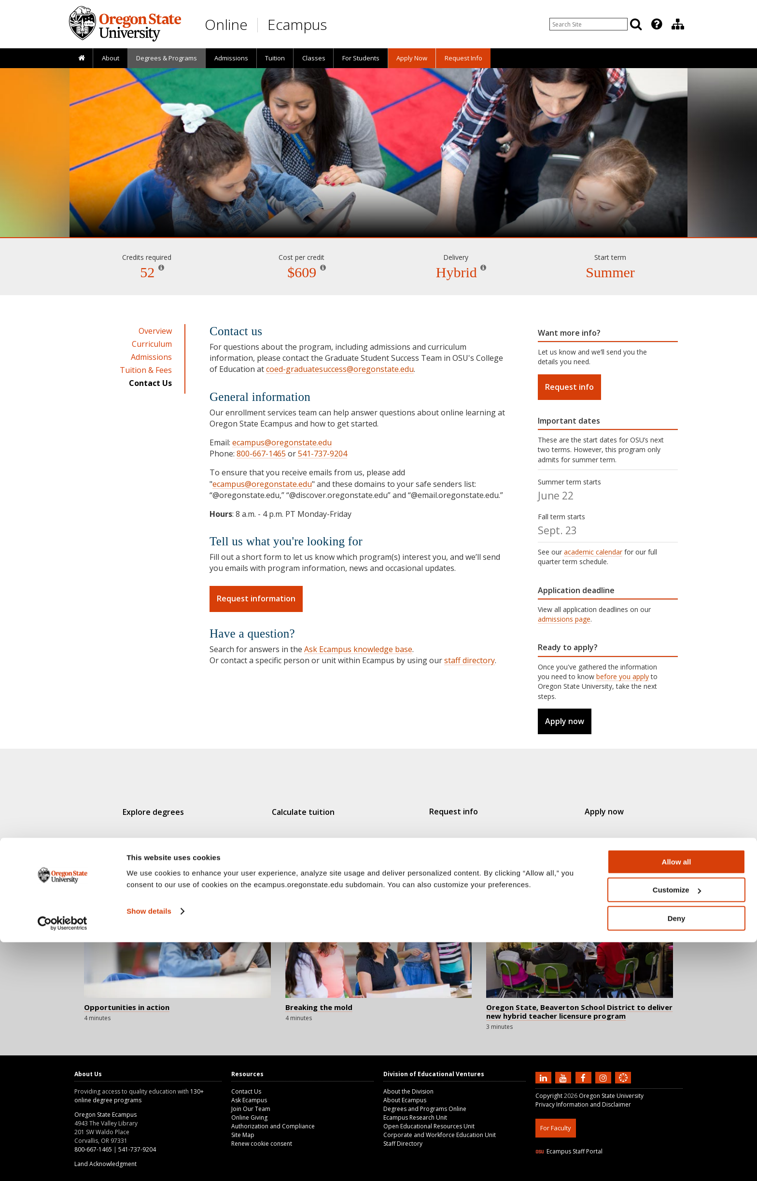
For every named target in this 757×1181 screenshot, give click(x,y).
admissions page (564, 619)
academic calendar (593, 551)
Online (226, 24)
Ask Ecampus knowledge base (358, 649)
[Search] (636, 24)
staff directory (469, 660)
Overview (155, 331)
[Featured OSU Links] (656, 24)
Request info (569, 387)
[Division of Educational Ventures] (677, 24)
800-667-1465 (261, 453)
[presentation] (655, 24)
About (110, 58)
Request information (256, 598)
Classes (313, 58)
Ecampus (297, 24)
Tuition (275, 58)
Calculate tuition (309, 812)
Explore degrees (170, 812)
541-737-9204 (322, 453)
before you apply (622, 676)
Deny (677, 1157)
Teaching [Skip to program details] (378, 209)
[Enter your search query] (588, 24)
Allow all (676, 1100)
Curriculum (152, 344)
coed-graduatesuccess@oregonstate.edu (340, 369)
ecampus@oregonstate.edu (282, 442)
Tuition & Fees (146, 370)
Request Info (463, 58)
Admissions (231, 58)
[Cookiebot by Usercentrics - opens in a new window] (62, 1162)
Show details (148, 1150)
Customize (677, 1129)
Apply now (564, 721)
